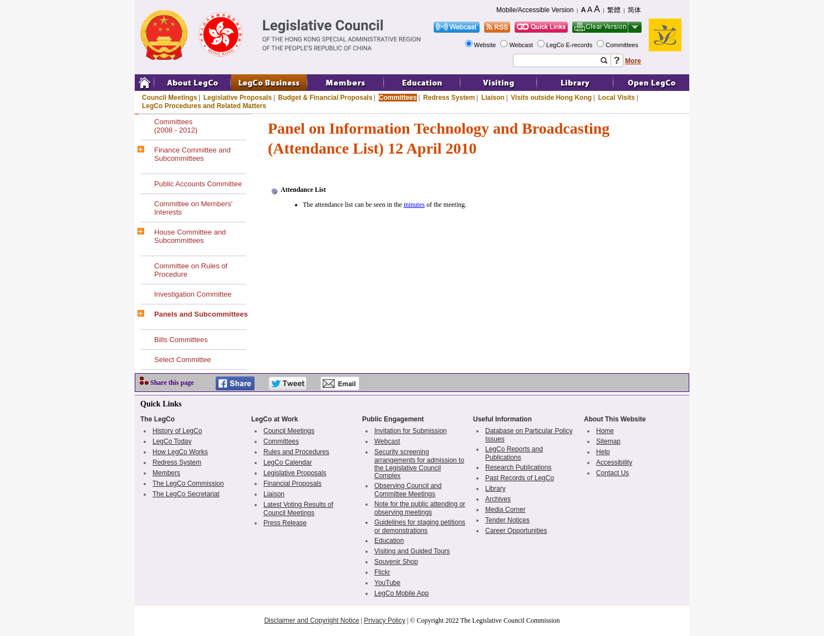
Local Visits (616, 97)
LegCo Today (172, 441)
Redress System (449, 97)
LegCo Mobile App (401, 593)
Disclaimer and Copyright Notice (311, 620)
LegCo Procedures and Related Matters (204, 106)
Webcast (522, 45)
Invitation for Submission (410, 431)
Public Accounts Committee (198, 184)
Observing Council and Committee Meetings (407, 490)
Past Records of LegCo (519, 478)
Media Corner (505, 509)
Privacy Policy (384, 620)
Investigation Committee (192, 294)
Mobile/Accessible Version (534, 10)
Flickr (382, 572)
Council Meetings (169, 97)
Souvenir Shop (396, 562)
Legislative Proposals (238, 97)
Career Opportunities (516, 531)
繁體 (613, 10)
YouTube (387, 583)
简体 (634, 10)
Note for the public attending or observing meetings (419, 508)
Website (486, 45)
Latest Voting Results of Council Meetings (298, 509)
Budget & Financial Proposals (325, 97)
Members (166, 473)
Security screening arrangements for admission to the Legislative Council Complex (419, 464)
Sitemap (608, 441)
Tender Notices (507, 520)
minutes (414, 204)
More (633, 61)
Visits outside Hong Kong (551, 97)
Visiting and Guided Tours (412, 551)
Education (389, 541)
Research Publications (518, 467)
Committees (623, 45)
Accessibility (614, 462)
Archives (498, 499)
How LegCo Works (180, 452)
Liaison (493, 97)
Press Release (285, 523)
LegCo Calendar (287, 462)
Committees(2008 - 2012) (175, 126)
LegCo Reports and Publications (514, 453)
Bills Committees (181, 339)
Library (495, 488)
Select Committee (182, 359)
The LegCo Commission (188, 483)
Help (603, 452)
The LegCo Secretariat (186, 494)
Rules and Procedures (296, 452)
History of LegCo (177, 431)
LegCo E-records (570, 45)
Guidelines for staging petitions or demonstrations (419, 526)
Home (605, 431)
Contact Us (612, 473)
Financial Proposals (292, 483)
